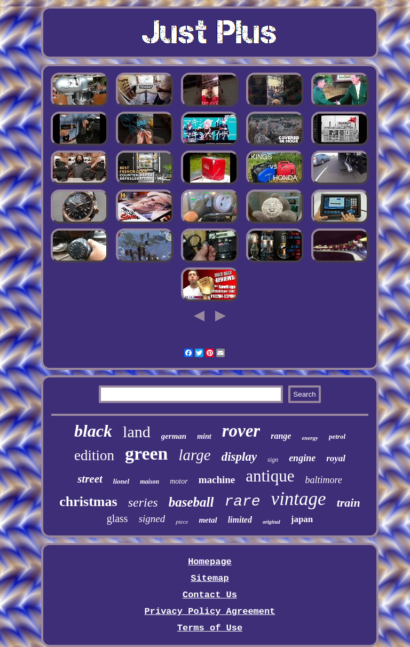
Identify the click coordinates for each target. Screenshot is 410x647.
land (137, 431)
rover (241, 430)
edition (94, 455)
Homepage (210, 562)
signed (152, 518)
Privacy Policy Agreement (210, 611)
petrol (337, 436)
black (93, 430)
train (348, 502)
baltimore (323, 480)
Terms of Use (209, 628)
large (195, 454)
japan (302, 519)
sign (272, 459)
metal (208, 520)
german (174, 436)
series (143, 502)
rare (242, 501)
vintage (298, 498)
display (239, 456)
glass (117, 518)
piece (182, 521)
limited (240, 519)
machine (217, 479)
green (146, 453)
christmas (88, 501)
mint (204, 436)
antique (270, 476)
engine (302, 458)
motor (178, 481)
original (271, 522)
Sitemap (209, 578)
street (89, 478)
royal (335, 458)
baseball (191, 502)
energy (310, 438)
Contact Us (210, 595)
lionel (121, 481)
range (281, 435)
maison (149, 481)
